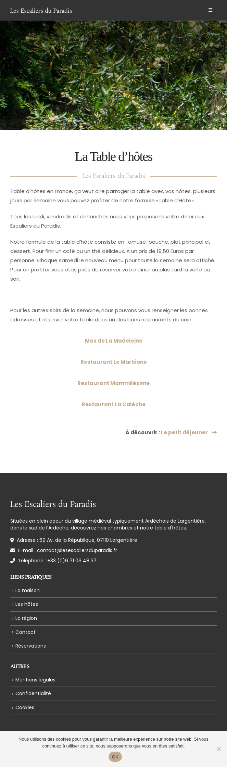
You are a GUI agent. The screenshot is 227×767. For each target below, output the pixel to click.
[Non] (218, 748)
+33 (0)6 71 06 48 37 (72, 560)
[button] (210, 10)
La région (26, 618)
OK (115, 756)
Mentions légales (35, 679)
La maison (27, 590)
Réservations (30, 645)
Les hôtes (26, 604)
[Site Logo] (41, 10)
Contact (25, 632)
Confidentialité (33, 693)
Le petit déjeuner (189, 432)
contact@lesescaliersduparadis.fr (77, 550)
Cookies (24, 707)
